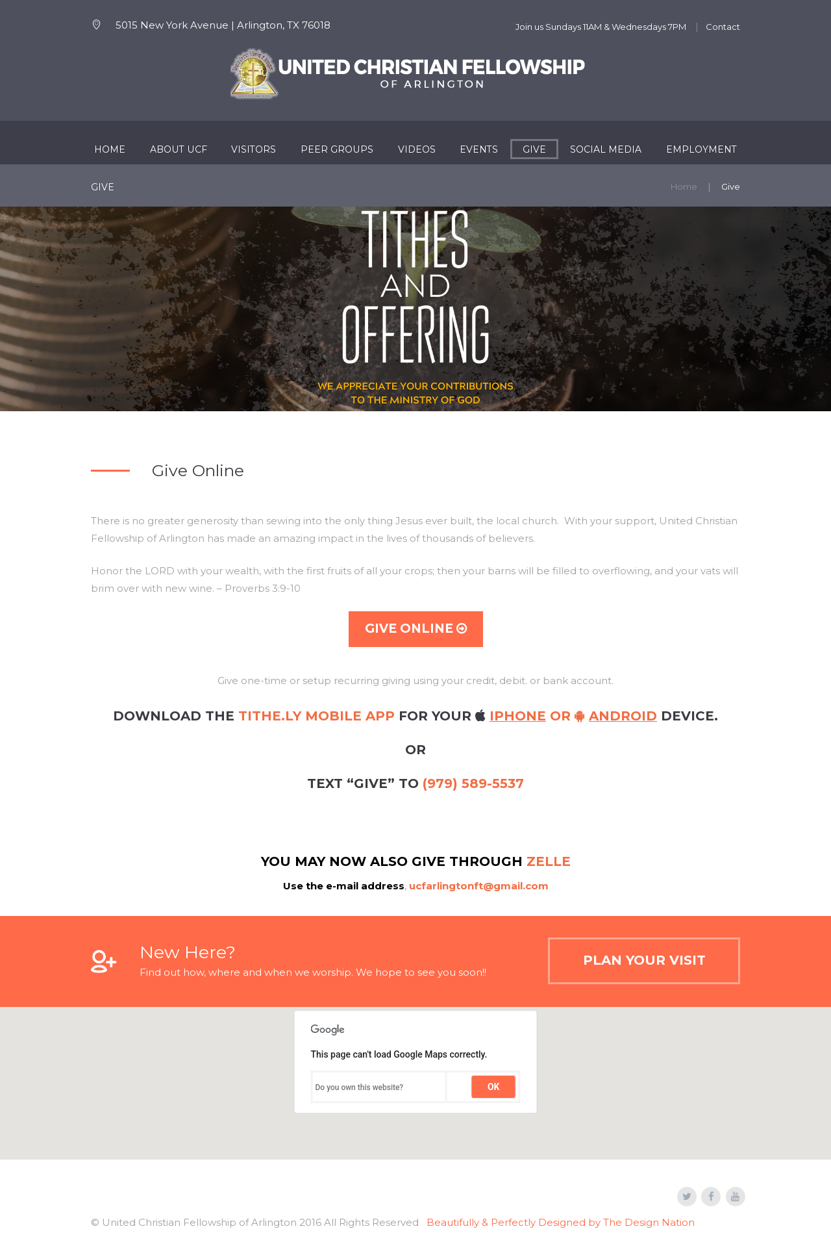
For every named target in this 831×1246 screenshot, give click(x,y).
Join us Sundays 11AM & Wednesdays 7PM (600, 26)
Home (109, 149)
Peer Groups (337, 149)
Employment (701, 149)
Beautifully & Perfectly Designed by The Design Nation (561, 1222)
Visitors (253, 149)
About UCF (178, 149)
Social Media (605, 149)
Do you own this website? (360, 1087)
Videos (417, 149)
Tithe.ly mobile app (316, 716)
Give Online (416, 628)
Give (534, 149)
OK (494, 1087)
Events (479, 149)
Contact (723, 26)
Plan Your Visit (644, 960)
